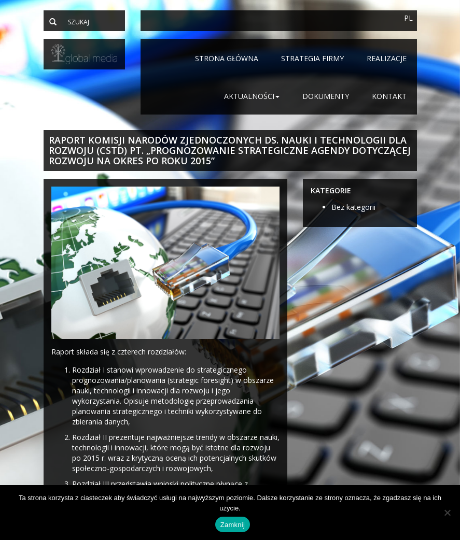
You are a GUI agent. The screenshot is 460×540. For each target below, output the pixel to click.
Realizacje (387, 58)
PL (408, 18)
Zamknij (232, 525)
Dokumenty (325, 96)
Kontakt (389, 96)
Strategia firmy (312, 58)
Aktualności (252, 96)
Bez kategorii (353, 207)
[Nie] (447, 512)
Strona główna (226, 58)
